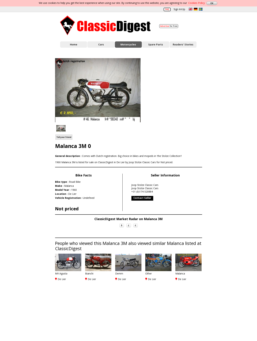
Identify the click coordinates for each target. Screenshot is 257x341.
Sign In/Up (179, 9)
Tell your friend (63, 137)
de (196, 9)
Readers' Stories (183, 44)
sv (201, 9)
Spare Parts (155, 44)
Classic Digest (105, 25)
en (190, 9)
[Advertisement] (175, 89)
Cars (101, 44)
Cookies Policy (196, 3)
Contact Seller (142, 197)
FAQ (167, 9)
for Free (168, 26)
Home (73, 44)
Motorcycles (128, 44)
